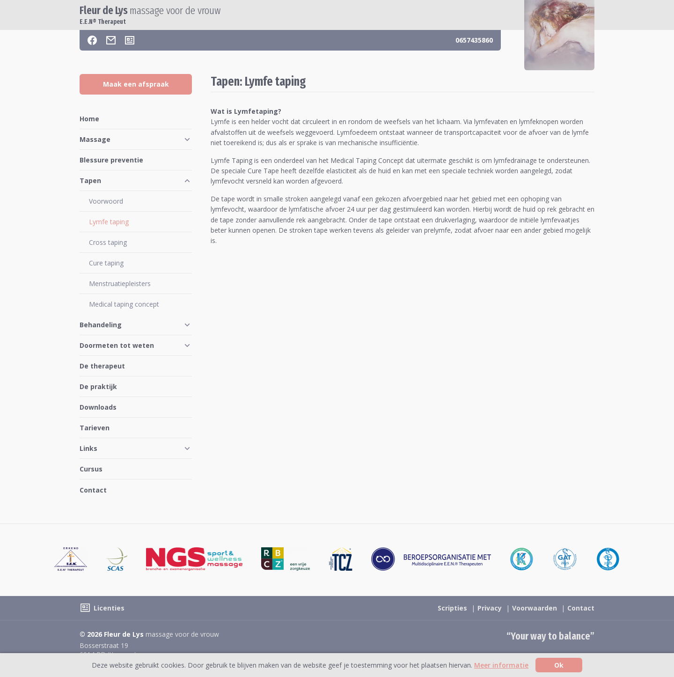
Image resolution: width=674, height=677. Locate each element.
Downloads (98, 407)
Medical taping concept (124, 304)
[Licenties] (129, 40)
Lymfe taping (109, 221)
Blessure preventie (111, 159)
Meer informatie (501, 665)
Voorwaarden (534, 607)
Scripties (452, 607)
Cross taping (108, 242)
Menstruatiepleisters (120, 283)
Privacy (489, 607)
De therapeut (102, 365)
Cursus (91, 468)
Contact (93, 490)
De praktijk (98, 386)
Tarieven (95, 427)
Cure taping (106, 262)
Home (89, 118)
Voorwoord (106, 201)
